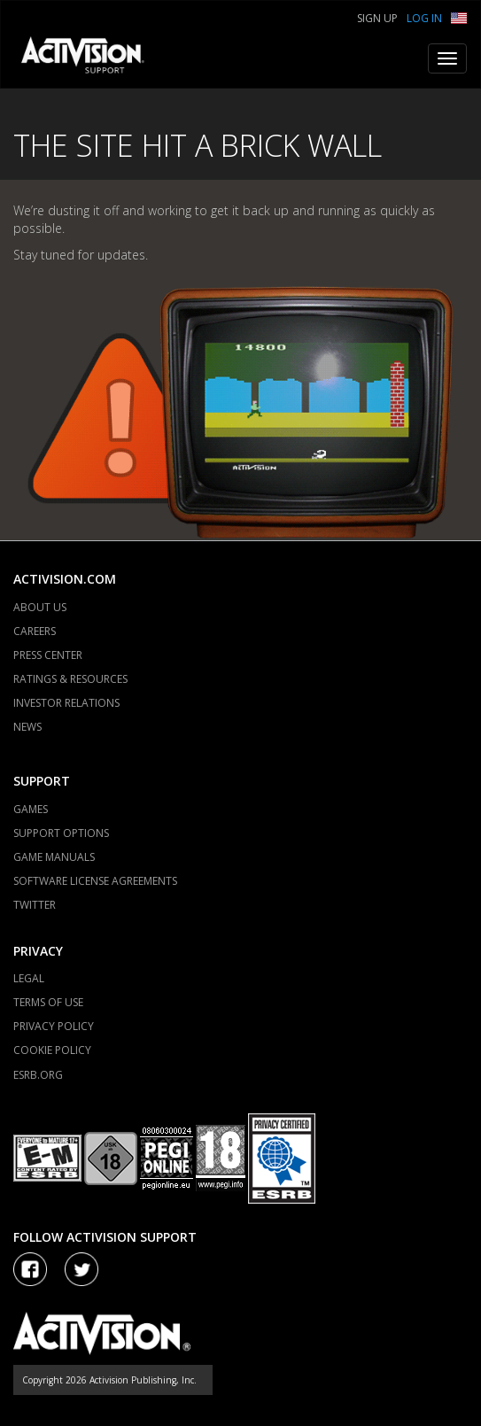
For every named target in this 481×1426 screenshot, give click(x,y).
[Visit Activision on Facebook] (30, 1269)
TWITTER (34, 904)
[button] (459, 16)
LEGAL (28, 978)
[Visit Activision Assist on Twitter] (81, 1269)
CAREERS (34, 631)
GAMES (30, 809)
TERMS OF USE (48, 1002)
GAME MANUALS (54, 856)
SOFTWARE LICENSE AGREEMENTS (95, 880)
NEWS (27, 726)
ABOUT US (39, 607)
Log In (424, 18)
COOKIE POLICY (52, 1050)
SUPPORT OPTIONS (61, 833)
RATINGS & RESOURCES (70, 678)
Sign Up (377, 18)
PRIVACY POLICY (53, 1026)
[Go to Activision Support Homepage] (91, 58)
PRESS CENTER (47, 655)
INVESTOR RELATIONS (66, 702)
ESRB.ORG (38, 1074)
